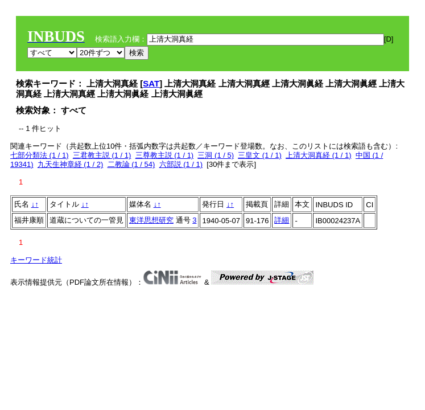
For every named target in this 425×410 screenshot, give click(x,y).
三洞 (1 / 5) (215, 155)
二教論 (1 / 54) (131, 164)
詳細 (281, 220)
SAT (151, 83)
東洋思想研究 (151, 220)
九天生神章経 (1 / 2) (71, 164)
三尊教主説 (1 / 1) (164, 155)
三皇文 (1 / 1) (260, 155)
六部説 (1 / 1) (181, 164)
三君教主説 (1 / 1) (102, 155)
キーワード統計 (36, 260)
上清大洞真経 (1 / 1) (319, 155)
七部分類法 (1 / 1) (39, 155)
